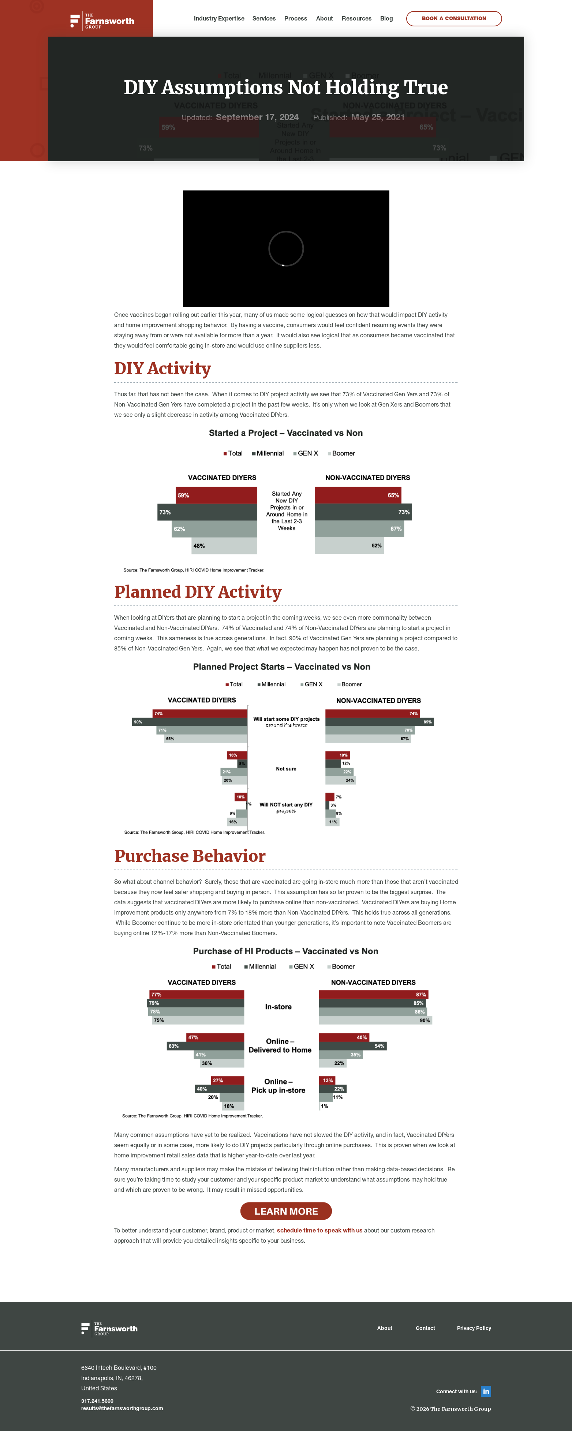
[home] (102, 21)
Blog (386, 19)
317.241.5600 (97, 1401)
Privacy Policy (474, 1328)
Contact (425, 1328)
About (324, 19)
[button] (219, 19)
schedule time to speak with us (320, 1231)
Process (295, 19)
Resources (357, 19)
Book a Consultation (454, 19)
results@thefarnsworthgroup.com (122, 1409)
